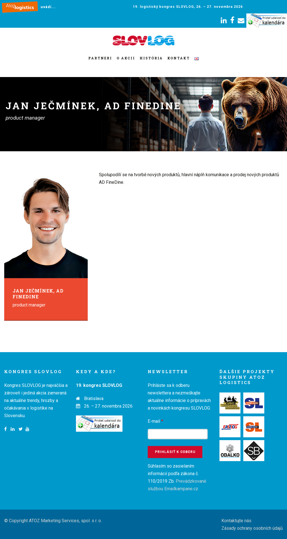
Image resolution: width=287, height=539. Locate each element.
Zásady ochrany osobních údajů (252, 528)
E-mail (155, 421)
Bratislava (93, 398)
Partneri (100, 58)
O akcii (126, 58)
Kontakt (178, 58)
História (151, 58)
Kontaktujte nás (236, 520)
